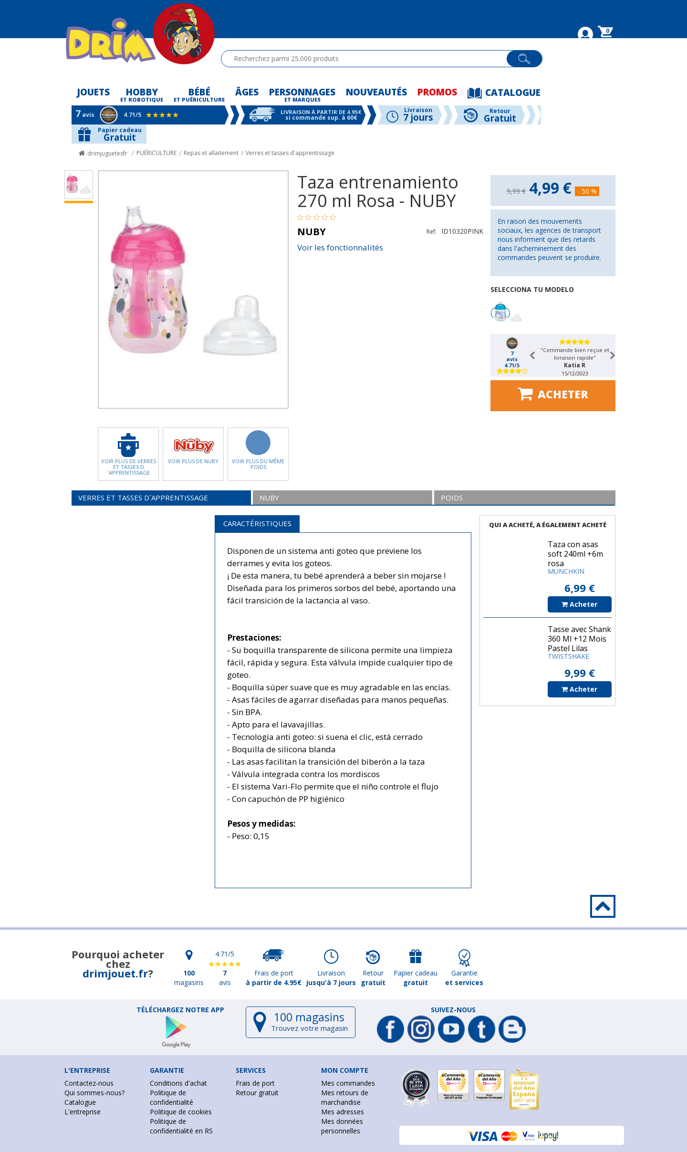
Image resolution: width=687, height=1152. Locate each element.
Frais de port (255, 1083)
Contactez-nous (89, 1083)
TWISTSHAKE (568, 656)
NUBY (311, 231)
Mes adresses (342, 1111)
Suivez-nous (453, 1010)
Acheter (553, 393)
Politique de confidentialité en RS (181, 1126)
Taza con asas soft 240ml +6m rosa (575, 554)
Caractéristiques (257, 523)
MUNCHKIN (566, 571)
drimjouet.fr (115, 973)
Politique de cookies (181, 1111)
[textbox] (368, 59)
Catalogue (80, 1102)
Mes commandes (348, 1083)
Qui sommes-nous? (94, 1092)
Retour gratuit (257, 1092)
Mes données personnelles (342, 1126)
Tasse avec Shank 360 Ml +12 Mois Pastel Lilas (579, 639)
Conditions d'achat (178, 1083)
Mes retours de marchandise (344, 1097)
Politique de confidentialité (171, 1097)
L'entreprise (82, 1111)
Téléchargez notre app (180, 1010)
